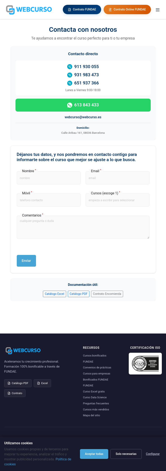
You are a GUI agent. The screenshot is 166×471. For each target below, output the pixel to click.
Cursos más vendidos (96, 409)
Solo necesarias (126, 454)
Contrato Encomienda (107, 293)
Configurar (153, 454)
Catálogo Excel (54, 293)
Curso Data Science (95, 397)
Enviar (26, 261)
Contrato (15, 393)
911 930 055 (83, 66)
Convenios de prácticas (97, 367)
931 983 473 (83, 75)
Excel (42, 383)
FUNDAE (88, 385)
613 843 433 (83, 105)
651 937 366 (83, 83)
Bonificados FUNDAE (95, 379)
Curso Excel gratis (94, 391)
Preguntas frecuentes (96, 403)
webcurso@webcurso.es (83, 117)
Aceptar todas (94, 454)
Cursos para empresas (96, 373)
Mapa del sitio (91, 415)
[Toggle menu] (157, 9)
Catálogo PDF (79, 293)
